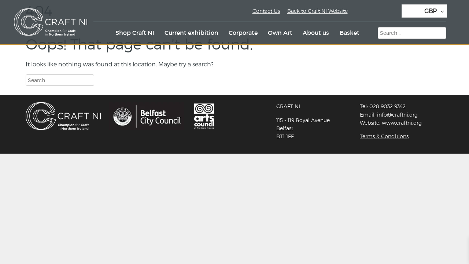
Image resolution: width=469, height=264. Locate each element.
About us (316, 32)
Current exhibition (191, 32)
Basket (349, 32)
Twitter (359, 12)
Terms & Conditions (384, 136)
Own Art (280, 32)
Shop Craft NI (134, 32)
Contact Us (266, 11)
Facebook (391, 12)
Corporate (243, 32)
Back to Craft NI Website (317, 11)
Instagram (375, 12)
